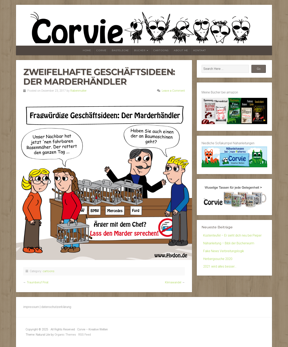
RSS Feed (84, 334)
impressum (31, 307)
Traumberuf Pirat (37, 282)
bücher (140, 50)
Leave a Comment (173, 90)
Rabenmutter (78, 90)
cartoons (161, 50)
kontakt (199, 50)
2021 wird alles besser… (219, 266)
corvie (101, 50)
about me (181, 50)
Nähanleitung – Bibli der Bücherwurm (228, 243)
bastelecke (120, 50)
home (87, 50)
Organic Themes (65, 334)
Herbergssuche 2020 (217, 259)
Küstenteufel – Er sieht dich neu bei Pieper (232, 235)
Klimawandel (173, 282)
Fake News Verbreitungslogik (223, 251)
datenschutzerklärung (56, 307)
